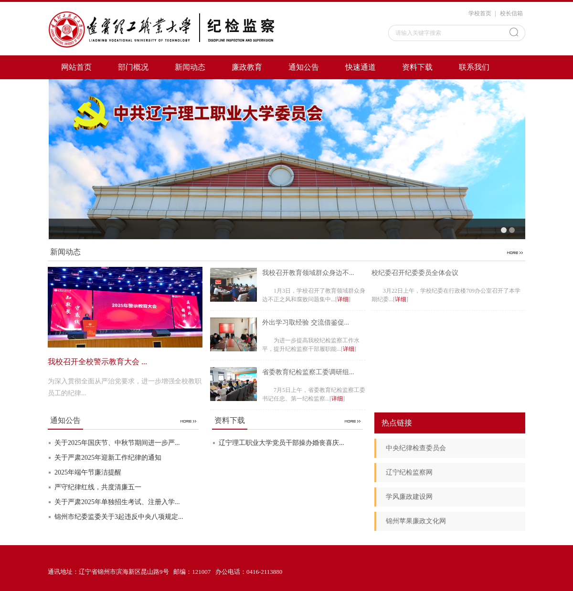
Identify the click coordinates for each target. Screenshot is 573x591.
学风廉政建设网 (409, 496)
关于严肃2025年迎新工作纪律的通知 (107, 457)
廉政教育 (247, 67)
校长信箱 (511, 13)
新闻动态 (190, 67)
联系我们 (474, 67)
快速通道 (360, 67)
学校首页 (479, 13)
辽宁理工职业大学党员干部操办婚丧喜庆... (281, 442)
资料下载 (417, 67)
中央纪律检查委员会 (416, 448)
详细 (343, 299)
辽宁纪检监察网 (409, 472)
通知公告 (303, 67)
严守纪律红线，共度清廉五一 (97, 487)
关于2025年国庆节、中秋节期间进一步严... (117, 442)
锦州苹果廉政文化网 (416, 521)
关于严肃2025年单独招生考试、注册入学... (117, 502)
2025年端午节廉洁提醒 (87, 472)
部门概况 (133, 67)
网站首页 (76, 67)
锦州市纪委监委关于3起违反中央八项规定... (118, 516)
